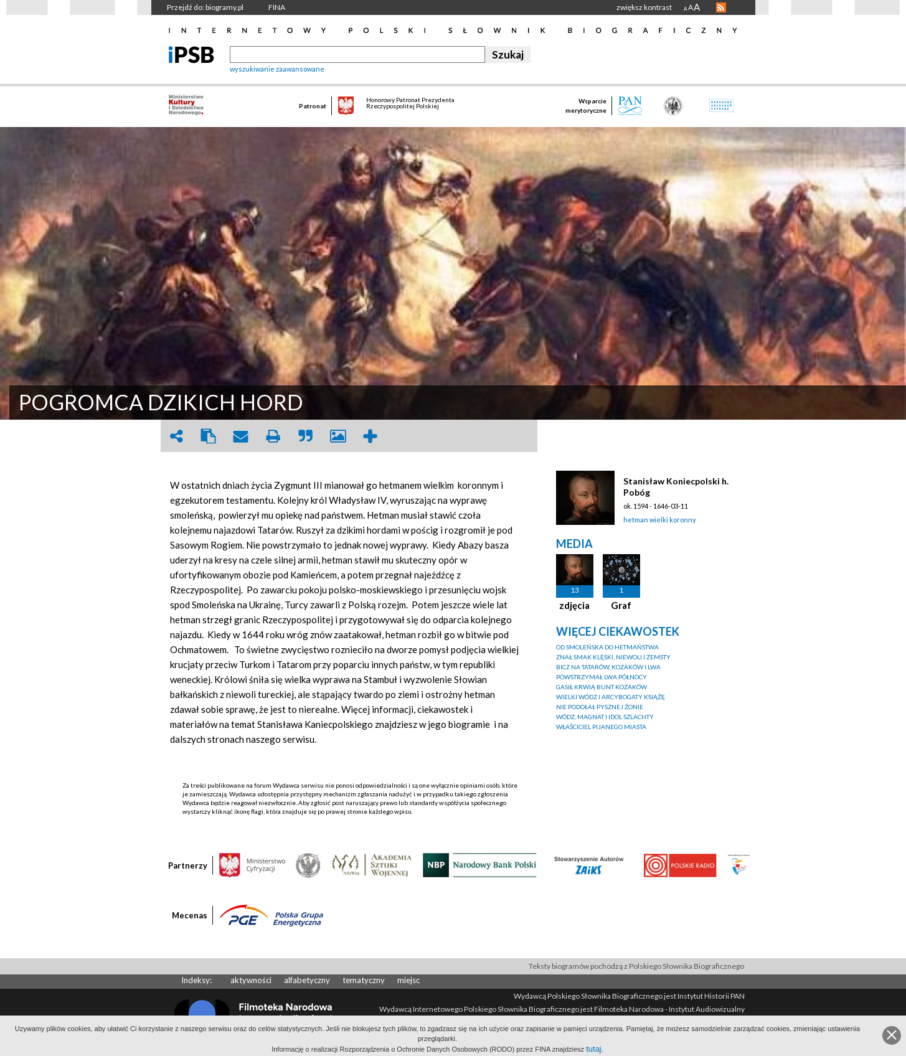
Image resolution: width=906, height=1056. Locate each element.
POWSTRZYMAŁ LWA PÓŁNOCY (601, 677)
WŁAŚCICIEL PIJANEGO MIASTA (601, 726)
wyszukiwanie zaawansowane (277, 69)
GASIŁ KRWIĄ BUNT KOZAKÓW (601, 687)
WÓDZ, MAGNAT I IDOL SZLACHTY (605, 716)
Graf (621, 605)
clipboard (209, 436)
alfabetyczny (307, 980)
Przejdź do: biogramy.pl (205, 7)
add (370, 436)
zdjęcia (574, 605)
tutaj (594, 1049)
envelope (241, 436)
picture (338, 436)
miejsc (408, 980)
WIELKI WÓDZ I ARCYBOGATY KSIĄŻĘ (610, 696)
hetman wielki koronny (659, 520)
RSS (721, 7)
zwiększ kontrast (644, 7)
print (273, 436)
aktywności (250, 980)
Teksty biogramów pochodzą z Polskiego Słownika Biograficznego (636, 966)
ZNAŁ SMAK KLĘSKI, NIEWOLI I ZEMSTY (613, 657)
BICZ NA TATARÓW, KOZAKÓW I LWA (608, 667)
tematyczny (363, 980)
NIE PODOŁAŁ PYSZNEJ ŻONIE (599, 706)
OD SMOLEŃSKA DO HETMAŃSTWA (607, 647)
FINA (276, 7)
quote (306, 436)
